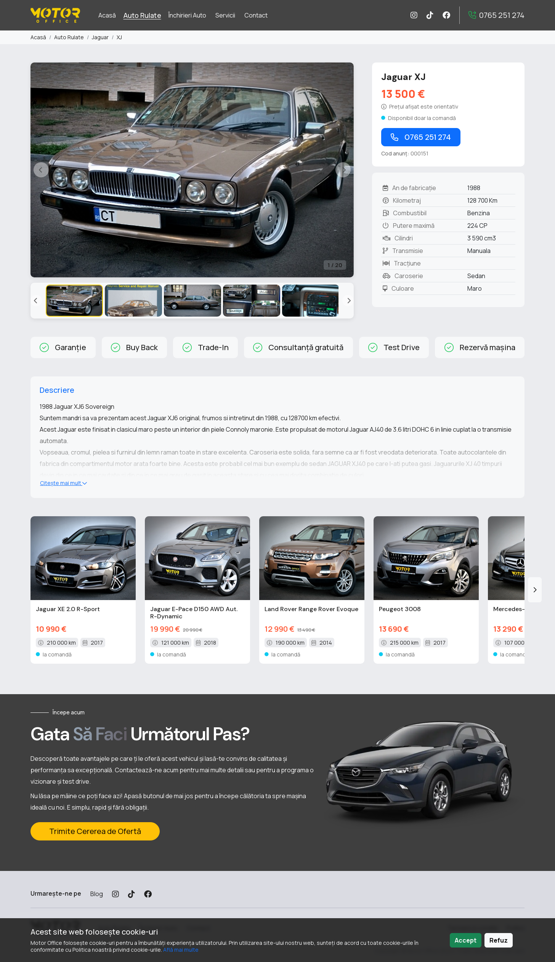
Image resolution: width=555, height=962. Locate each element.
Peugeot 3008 (400, 609)
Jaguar (100, 37)
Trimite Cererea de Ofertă (95, 831)
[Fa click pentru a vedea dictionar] (420, 106)
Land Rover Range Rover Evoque (311, 609)
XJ (119, 37)
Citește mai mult (63, 483)
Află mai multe (181, 949)
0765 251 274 (421, 137)
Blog (96, 894)
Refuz (498, 940)
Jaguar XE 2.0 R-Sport (68, 609)
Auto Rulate (69, 37)
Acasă (38, 37)
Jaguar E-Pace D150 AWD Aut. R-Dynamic (193, 612)
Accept (465, 940)
